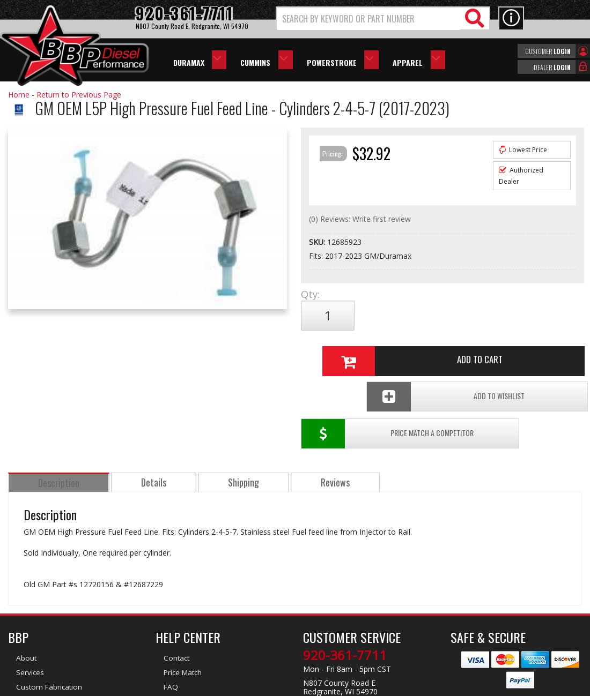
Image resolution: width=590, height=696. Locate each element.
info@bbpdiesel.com (335, 623)
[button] (383, 18)
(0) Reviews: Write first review (360, 219)
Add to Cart (439, 316)
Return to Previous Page (78, 94)
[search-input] (369, 19)
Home (19, 94)
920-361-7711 (345, 572)
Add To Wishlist (506, 351)
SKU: (318, 242)
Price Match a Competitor (361, 351)
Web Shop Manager (391, 687)
